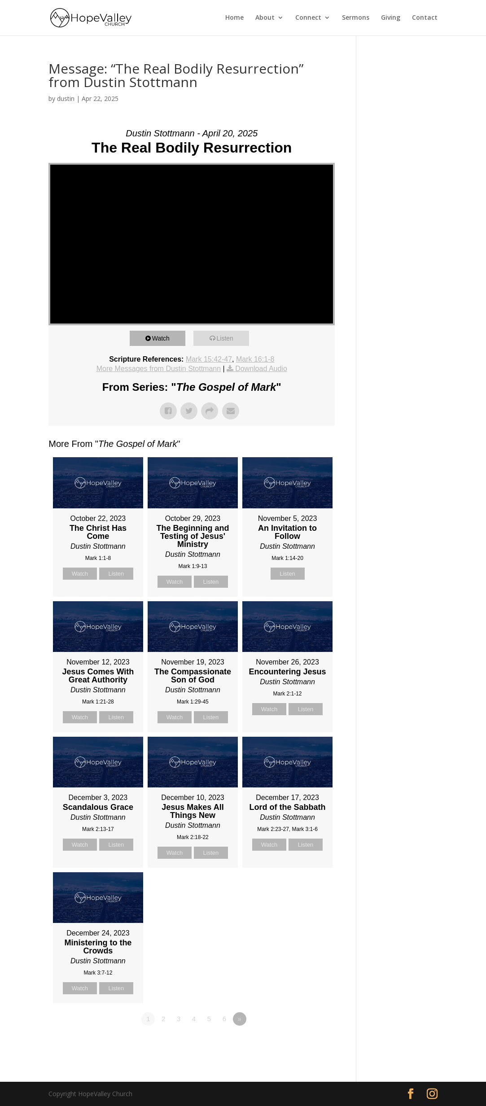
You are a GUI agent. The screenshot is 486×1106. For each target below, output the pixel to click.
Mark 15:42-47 (209, 359)
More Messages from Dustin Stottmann (158, 368)
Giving (390, 18)
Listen (227, 338)
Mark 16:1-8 (255, 359)
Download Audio (261, 368)
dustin (65, 98)
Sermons (355, 18)
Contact (425, 18)
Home (234, 18)
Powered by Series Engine (301, 1044)
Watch (163, 338)
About (265, 18)
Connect (308, 18)
